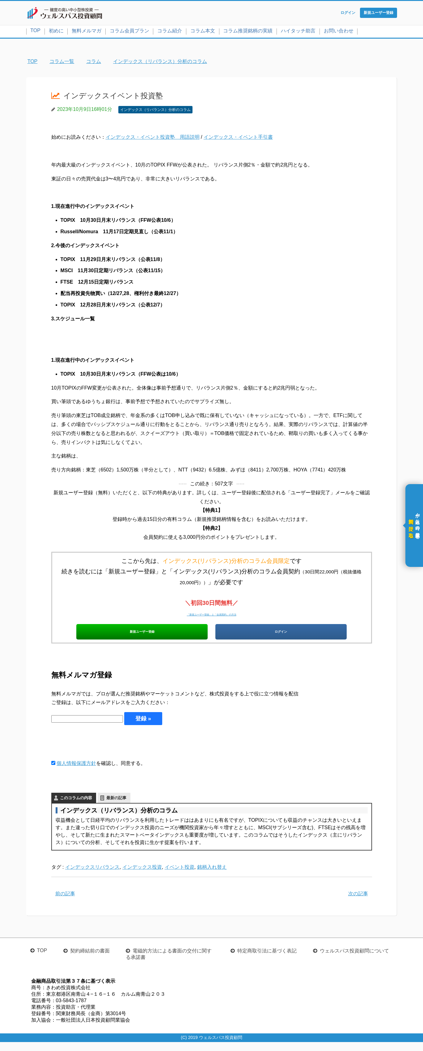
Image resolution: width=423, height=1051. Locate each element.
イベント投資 (179, 876)
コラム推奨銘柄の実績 (248, 32)
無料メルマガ (86, 32)
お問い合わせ (338, 32)
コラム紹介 (169, 32)
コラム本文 (202, 32)
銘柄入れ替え (212, 876)
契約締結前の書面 (90, 959)
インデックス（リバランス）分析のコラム (155, 111)
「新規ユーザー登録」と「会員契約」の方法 (211, 615)
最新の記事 (116, 806)
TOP (35, 31)
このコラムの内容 (76, 806)
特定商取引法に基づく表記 (267, 959)
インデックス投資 (142, 876)
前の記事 (65, 902)
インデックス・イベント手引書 (238, 138)
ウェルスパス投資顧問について (354, 959)
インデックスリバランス (92, 876)
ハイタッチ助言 (298, 32)
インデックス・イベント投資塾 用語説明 (153, 138)
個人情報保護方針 (76, 772)
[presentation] (98, 751)
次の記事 (358, 902)
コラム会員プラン (129, 32)
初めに (56, 32)
